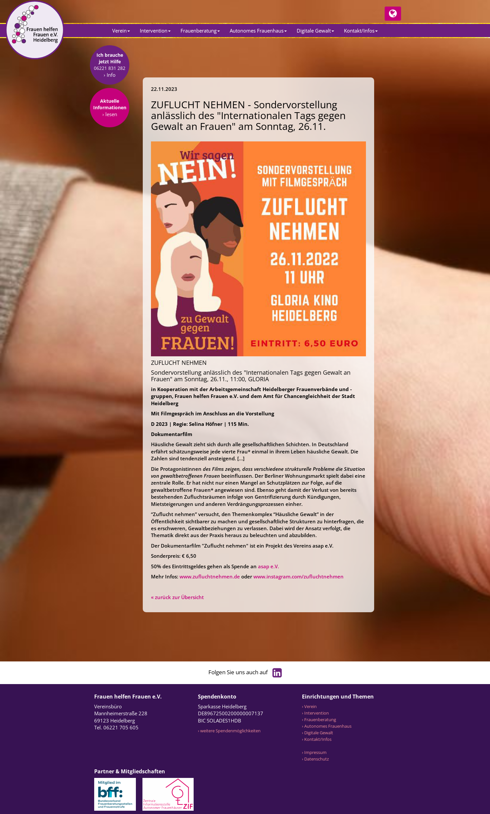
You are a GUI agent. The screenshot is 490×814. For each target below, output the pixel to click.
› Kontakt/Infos (316, 739)
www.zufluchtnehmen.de (210, 576)
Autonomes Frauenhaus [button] (258, 30)
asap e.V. (268, 566)
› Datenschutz (315, 759)
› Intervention (315, 713)
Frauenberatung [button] (200, 30)
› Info (110, 117)
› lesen (109, 156)
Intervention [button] (155, 30)
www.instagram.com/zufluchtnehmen (298, 576)
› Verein (309, 706)
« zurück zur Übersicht (177, 597)
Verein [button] (121, 30)
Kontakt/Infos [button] (361, 30)
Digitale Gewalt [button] (315, 30)
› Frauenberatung (319, 719)
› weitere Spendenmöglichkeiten (229, 731)
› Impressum (314, 752)
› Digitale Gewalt (317, 733)
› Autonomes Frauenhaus (327, 726)
